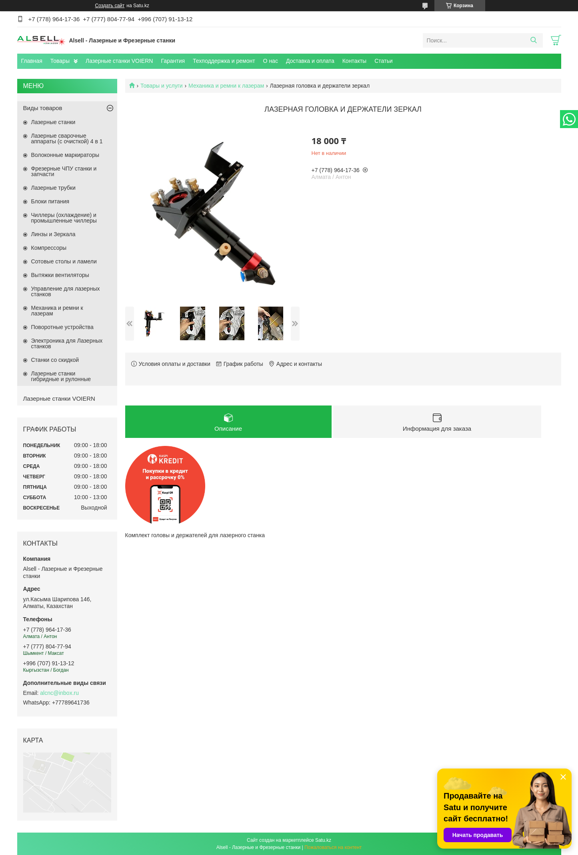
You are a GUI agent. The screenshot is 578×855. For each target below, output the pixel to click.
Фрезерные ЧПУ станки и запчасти (64, 171)
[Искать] (534, 40)
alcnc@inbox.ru (59, 693)
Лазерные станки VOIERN (119, 61)
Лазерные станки (53, 122)
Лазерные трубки (53, 188)
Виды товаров (42, 107)
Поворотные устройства (62, 327)
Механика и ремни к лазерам (226, 85)
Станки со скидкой (55, 360)
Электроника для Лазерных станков (67, 343)
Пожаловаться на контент (333, 847)
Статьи (383, 61)
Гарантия (173, 61)
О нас (270, 61)
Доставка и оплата (310, 61)
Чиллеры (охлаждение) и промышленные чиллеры (64, 218)
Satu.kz (323, 840)
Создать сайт (110, 5)
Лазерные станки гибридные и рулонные (61, 376)
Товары (60, 61)
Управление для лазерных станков (65, 291)
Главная (31, 61)
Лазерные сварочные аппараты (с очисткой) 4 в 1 (67, 138)
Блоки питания (50, 201)
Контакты (354, 61)
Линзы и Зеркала (53, 234)
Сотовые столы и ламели (64, 261)
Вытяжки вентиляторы (60, 275)
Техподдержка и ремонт (224, 61)
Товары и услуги (161, 85)
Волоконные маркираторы (65, 155)
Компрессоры (49, 248)
